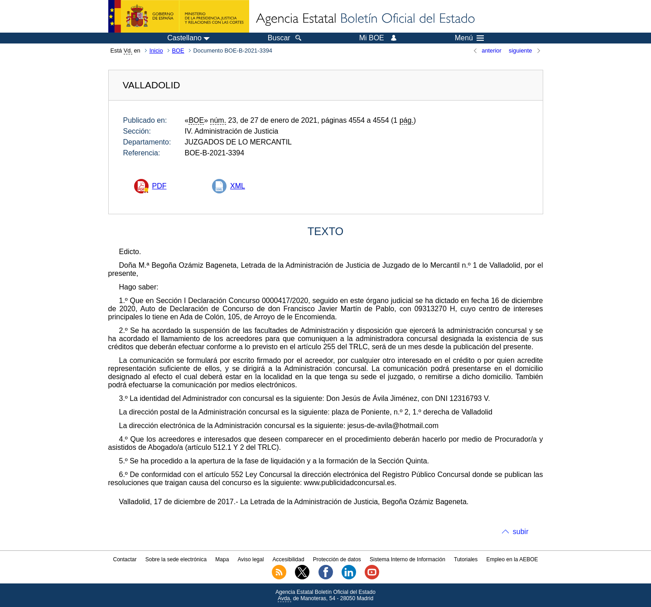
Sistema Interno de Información (407, 559)
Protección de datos (337, 559)
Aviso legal (251, 559)
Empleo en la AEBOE (512, 559)
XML (237, 186)
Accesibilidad (288, 559)
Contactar (124, 559)
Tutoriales (465, 559)
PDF (159, 186)
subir (521, 531)
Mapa (222, 559)
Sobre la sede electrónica (176, 559)
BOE (178, 50)
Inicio (156, 50)
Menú (469, 38)
